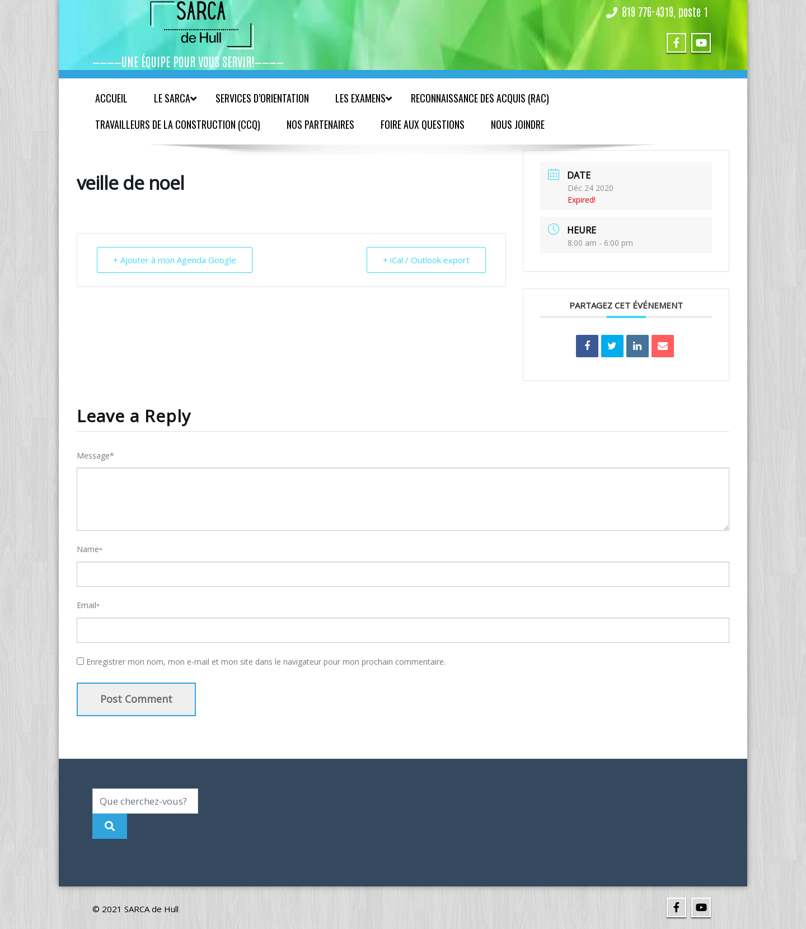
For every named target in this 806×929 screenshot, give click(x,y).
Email (88, 605)
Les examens (363, 98)
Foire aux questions (423, 124)
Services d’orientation (262, 98)
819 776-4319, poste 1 (665, 11)
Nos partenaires (320, 124)
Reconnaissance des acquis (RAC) (480, 98)
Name (89, 549)
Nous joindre (518, 124)
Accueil (111, 98)
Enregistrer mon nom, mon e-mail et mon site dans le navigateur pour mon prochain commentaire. (266, 661)
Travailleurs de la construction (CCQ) (177, 124)
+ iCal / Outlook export (426, 259)
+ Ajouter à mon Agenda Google (174, 259)
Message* (95, 455)
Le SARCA (175, 98)
